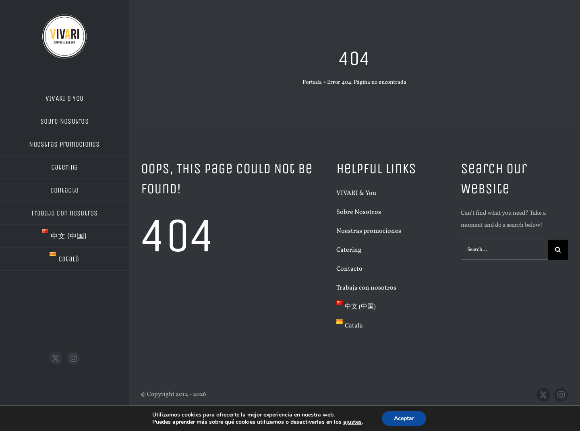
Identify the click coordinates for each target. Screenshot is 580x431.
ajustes (352, 422)
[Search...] (504, 250)
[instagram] (73, 358)
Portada (312, 82)
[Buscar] (558, 250)
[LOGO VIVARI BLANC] (64, 17)
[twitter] (55, 358)
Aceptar (404, 418)
